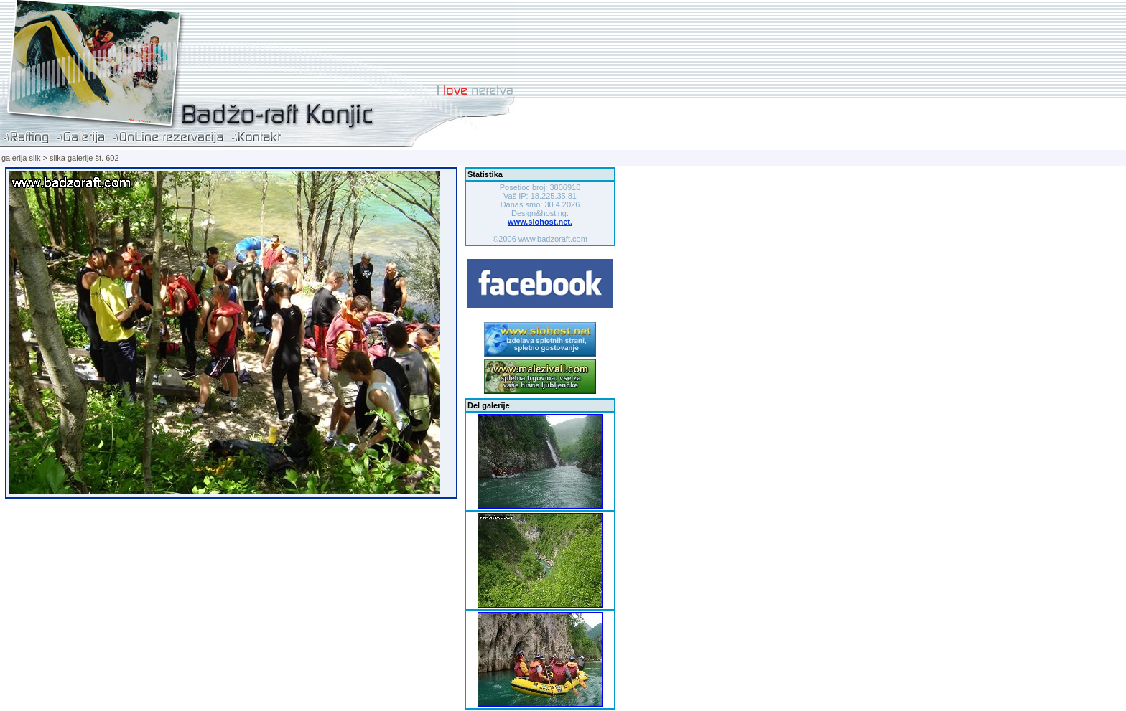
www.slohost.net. (540, 221)
